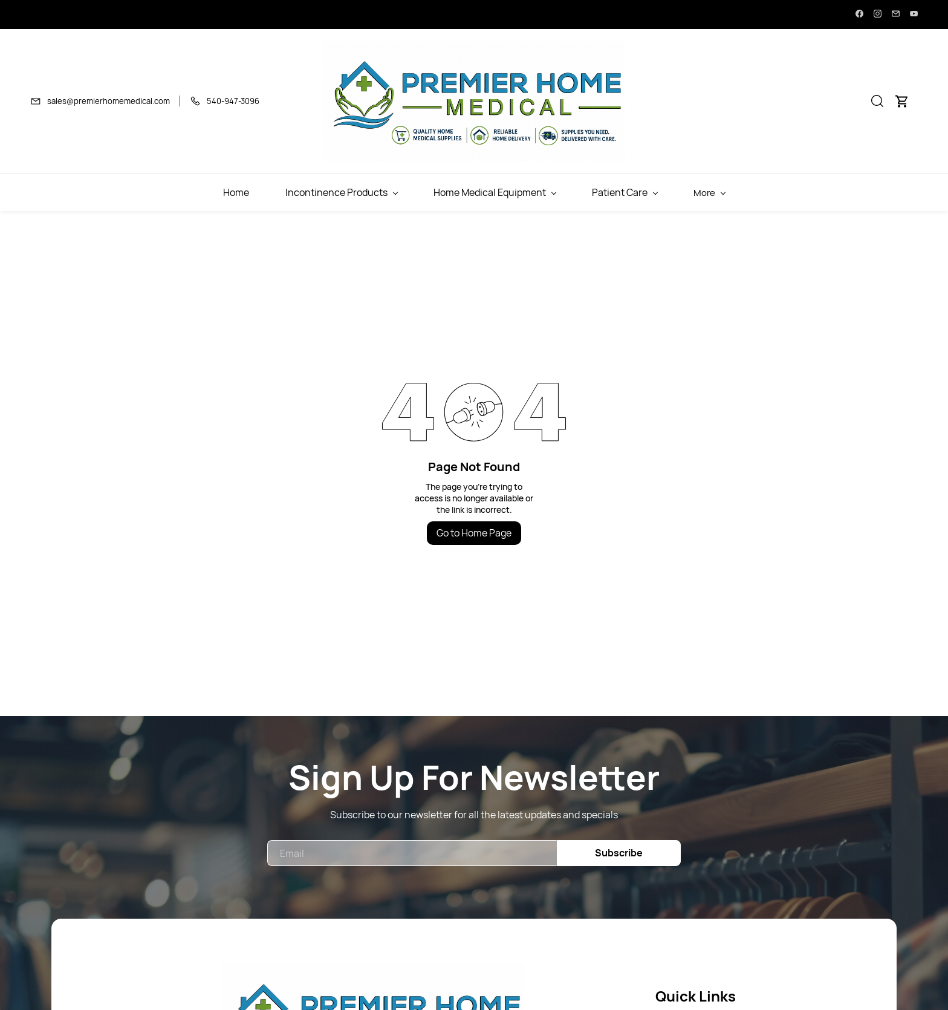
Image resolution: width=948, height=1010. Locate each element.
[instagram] (877, 14)
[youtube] (914, 14)
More (846, 192)
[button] (877, 101)
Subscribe (619, 852)
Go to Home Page (474, 532)
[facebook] (859, 14)
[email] (896, 14)
